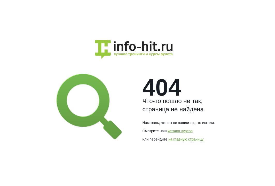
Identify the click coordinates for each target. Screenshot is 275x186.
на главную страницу (185, 139)
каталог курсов (180, 131)
